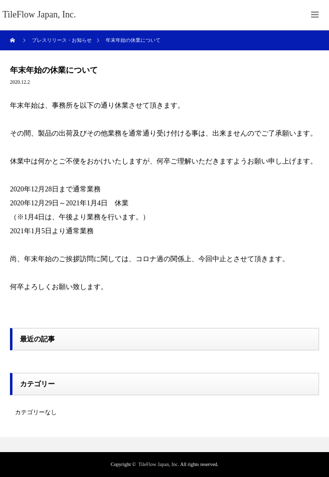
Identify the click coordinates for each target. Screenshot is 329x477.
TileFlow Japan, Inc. (158, 464)
